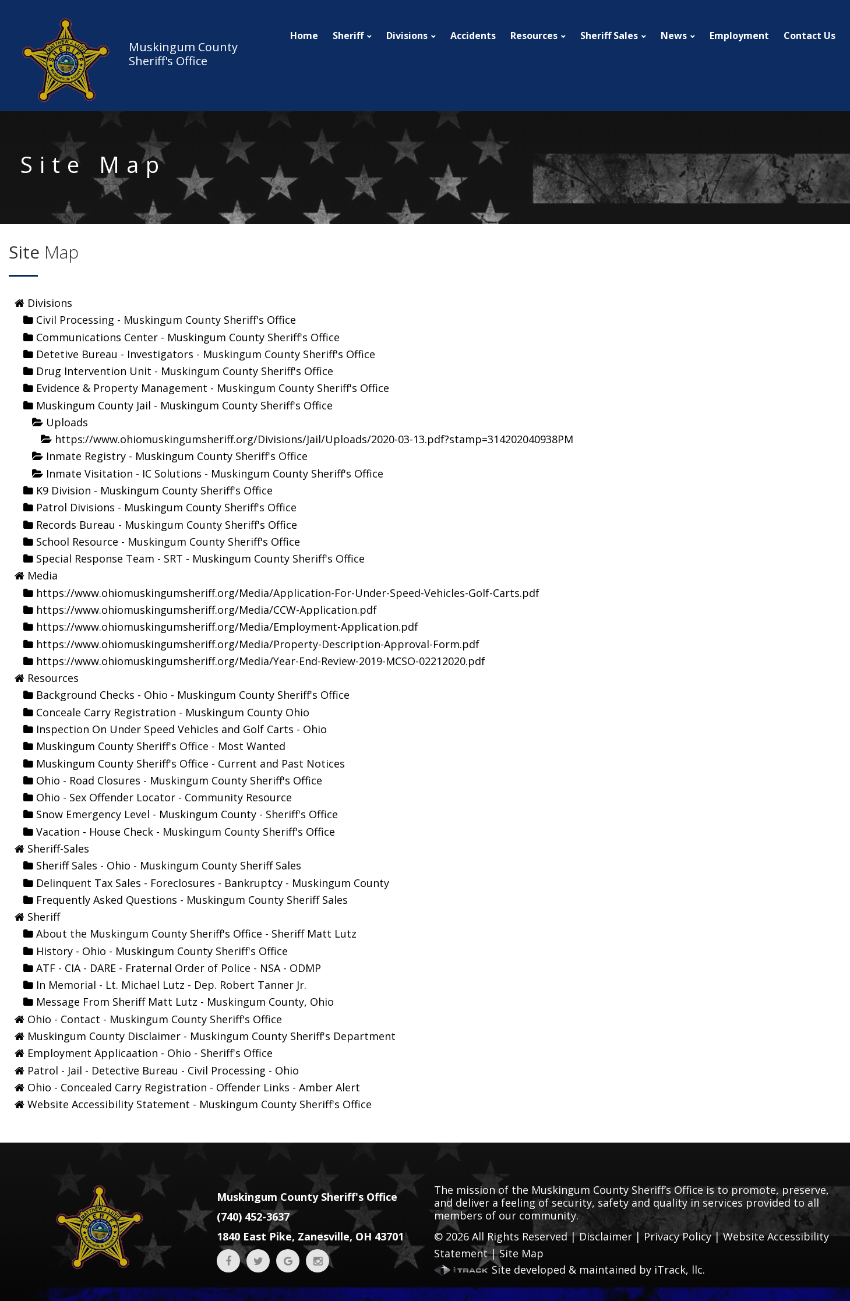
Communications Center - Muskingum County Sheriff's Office (188, 337)
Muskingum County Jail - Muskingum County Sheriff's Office (184, 405)
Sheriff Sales (609, 35)
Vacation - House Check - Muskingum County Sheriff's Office (185, 832)
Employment (739, 35)
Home (304, 35)
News (674, 35)
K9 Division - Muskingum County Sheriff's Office (154, 490)
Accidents (473, 35)
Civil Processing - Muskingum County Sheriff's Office (166, 320)
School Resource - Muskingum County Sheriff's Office (168, 542)
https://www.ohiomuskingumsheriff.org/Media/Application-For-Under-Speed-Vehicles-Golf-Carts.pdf (287, 593)
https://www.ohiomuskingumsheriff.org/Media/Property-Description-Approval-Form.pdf (257, 644)
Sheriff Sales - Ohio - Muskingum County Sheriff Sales (168, 865)
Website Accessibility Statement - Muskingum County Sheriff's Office (199, 1104)
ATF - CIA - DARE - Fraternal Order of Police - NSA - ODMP (178, 968)
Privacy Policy (677, 1236)
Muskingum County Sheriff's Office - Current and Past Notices (190, 763)
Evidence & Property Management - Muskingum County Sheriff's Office (212, 388)
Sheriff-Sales (58, 848)
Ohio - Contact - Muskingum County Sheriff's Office (154, 1019)
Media (42, 575)
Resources (534, 35)
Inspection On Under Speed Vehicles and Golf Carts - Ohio (181, 729)
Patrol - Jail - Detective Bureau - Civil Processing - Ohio (163, 1070)
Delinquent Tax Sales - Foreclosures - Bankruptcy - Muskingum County (212, 883)
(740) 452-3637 (253, 1217)
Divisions (407, 35)
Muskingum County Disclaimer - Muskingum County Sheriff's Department (211, 1036)
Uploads (67, 422)
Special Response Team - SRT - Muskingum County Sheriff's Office (200, 558)
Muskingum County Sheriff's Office (307, 1196)
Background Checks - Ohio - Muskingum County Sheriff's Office (193, 695)
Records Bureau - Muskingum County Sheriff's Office (166, 525)
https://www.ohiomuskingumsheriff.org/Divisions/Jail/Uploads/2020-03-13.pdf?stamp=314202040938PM (314, 439)
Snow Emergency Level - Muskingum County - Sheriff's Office (187, 814)
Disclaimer (605, 1236)
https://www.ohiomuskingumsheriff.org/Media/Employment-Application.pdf (227, 627)
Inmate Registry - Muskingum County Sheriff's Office (177, 456)
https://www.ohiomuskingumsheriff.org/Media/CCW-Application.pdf (206, 610)
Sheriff (348, 35)
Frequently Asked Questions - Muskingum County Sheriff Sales (192, 900)
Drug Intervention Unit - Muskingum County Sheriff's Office (184, 371)
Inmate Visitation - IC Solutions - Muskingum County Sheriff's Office (214, 473)
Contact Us (809, 35)
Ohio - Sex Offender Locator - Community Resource (164, 797)
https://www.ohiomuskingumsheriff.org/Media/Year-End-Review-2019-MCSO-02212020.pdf (260, 661)
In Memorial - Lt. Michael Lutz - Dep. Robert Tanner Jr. (171, 985)
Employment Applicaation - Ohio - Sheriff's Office (150, 1053)
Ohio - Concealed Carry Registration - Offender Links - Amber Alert (193, 1087)
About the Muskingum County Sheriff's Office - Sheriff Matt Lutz (196, 934)
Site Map (521, 1253)
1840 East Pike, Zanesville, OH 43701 (310, 1236)
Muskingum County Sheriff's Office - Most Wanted (160, 746)
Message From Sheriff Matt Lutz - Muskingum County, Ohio (185, 1002)
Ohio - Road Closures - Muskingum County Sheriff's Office (179, 780)
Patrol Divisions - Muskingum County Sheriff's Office (166, 507)
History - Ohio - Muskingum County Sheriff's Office (162, 951)
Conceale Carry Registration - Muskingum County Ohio (172, 712)
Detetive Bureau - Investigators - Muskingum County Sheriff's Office (205, 354)
